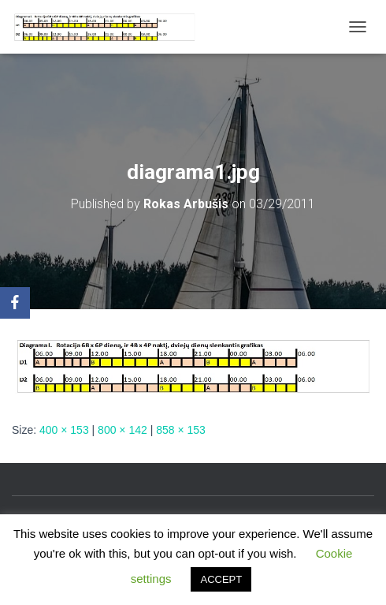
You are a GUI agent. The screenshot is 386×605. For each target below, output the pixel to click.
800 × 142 (122, 430)
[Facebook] (15, 303)
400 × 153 (64, 430)
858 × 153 (181, 430)
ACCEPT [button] (221, 579)
